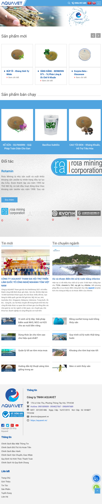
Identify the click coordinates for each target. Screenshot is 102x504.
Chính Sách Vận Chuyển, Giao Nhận (17, 455)
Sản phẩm (5, 489)
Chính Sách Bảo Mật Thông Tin (15, 444)
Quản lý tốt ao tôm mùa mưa (32, 350)
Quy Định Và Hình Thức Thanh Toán (17, 459)
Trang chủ (5, 478)
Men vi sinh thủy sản (79, 366)
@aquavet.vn (43, 416)
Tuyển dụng (6, 493)
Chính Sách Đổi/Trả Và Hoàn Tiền (16, 447)
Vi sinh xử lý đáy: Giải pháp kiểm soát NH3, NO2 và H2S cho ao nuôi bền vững (32, 322)
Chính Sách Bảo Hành (10, 451)
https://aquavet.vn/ (39, 420)
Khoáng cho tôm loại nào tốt (83, 350)
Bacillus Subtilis (51, 144)
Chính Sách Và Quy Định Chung (15, 462)
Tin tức (4, 485)
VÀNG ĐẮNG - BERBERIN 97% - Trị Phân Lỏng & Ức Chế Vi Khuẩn (52, 74)
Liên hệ (4, 497)
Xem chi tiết (13, 77)
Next (96, 16)
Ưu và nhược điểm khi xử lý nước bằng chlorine (76, 278)
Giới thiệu (5, 481)
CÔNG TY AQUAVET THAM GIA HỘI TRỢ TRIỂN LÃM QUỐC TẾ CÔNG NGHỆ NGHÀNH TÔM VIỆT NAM (25, 282)
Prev (6, 16)
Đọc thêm (9, 200)
